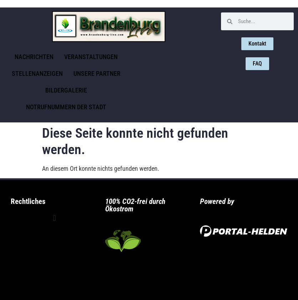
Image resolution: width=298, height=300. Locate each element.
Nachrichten (34, 56)
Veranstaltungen (91, 56)
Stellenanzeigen (37, 73)
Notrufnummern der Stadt (66, 107)
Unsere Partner (96, 73)
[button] (54, 218)
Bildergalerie (66, 90)
